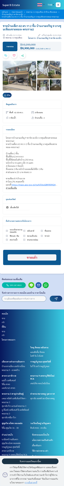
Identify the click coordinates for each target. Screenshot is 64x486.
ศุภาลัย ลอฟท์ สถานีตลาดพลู (42, 398)
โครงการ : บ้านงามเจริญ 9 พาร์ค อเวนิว (44, 38)
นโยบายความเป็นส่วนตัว (42, 440)
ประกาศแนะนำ (17, 12)
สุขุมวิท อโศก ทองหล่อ (12, 423)
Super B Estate (11, 5)
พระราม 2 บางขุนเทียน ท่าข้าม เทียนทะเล (41, 12)
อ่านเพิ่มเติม (11, 188)
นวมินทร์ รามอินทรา (10, 439)
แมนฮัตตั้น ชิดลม (37, 352)
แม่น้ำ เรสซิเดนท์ (9, 380)
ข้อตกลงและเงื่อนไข (40, 434)
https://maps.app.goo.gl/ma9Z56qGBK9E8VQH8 (34, 184)
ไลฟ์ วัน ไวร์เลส (36, 355)
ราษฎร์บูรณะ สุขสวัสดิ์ (40, 361)
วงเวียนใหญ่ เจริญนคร (40, 423)
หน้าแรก (5, 12)
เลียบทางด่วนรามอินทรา (13, 361)
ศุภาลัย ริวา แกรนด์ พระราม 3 (14, 406)
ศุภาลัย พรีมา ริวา (9, 417)
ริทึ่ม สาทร (6, 384)
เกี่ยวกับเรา (36, 445)
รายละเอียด (10, 129)
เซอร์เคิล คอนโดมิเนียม (40, 383)
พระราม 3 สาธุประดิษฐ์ (13, 393)
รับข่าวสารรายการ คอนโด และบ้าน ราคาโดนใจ (23, 292)
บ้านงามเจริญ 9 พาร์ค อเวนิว (12, 14)
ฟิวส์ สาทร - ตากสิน (38, 427)
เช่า (3, 322)
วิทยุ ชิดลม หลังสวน (39, 347)
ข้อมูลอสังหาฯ (11, 104)
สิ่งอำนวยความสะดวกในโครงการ (18, 221)
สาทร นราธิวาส (9, 375)
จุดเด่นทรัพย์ (11, 199)
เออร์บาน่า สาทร (8, 388)
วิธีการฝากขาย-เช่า (40, 450)
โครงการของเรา (8, 339)
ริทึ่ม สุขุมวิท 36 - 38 (10, 427)
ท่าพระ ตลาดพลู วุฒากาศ (42, 393)
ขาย (3, 318)
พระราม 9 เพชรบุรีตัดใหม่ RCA (14, 454)
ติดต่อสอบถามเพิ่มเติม (12, 279)
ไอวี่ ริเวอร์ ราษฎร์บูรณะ (39, 366)
